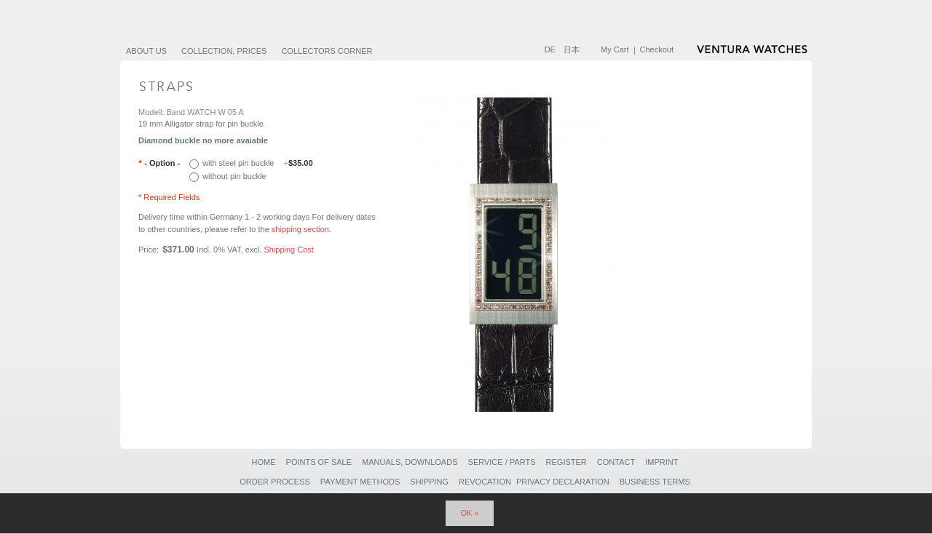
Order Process (275, 481)
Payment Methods (360, 481)
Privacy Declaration (562, 481)
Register (566, 462)
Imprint (661, 462)
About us (146, 51)
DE (551, 49)
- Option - (159, 163)
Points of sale (319, 462)
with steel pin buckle (257, 163)
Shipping (429, 481)
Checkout (657, 49)
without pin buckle (234, 176)
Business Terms (655, 481)
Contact (616, 462)
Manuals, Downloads (409, 462)
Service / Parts (502, 462)
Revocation (485, 481)
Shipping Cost (289, 249)
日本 (572, 49)
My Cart (615, 49)
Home (263, 462)
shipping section (300, 229)
